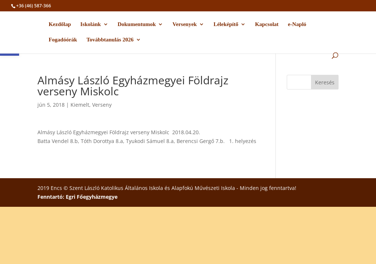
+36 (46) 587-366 (33, 6)
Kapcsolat (266, 24)
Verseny (102, 104)
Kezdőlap (59, 24)
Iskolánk (90, 24)
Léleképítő (225, 24)
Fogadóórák (62, 40)
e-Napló (297, 24)
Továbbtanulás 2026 (109, 40)
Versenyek (185, 24)
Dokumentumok (137, 24)
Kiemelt (79, 104)
